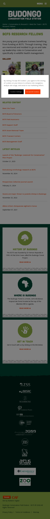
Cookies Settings (16, 92)
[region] (25, 86)
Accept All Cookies (32, 92)
